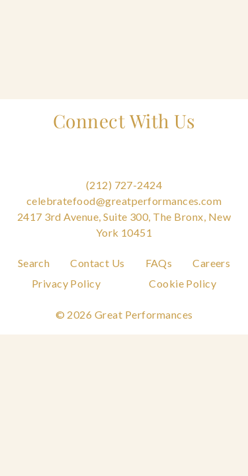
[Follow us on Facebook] (48, 169)
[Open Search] (171, 18)
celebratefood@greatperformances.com (124, 200)
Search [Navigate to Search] (34, 263)
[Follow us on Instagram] (86, 169)
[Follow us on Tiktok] (199, 169)
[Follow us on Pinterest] (124, 169)
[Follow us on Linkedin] (162, 169)
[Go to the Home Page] (46, 16)
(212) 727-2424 (124, 184)
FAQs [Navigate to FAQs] (159, 263)
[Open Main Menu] (215, 18)
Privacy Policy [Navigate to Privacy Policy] (66, 283)
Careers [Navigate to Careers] (211, 263)
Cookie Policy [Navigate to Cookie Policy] (182, 283)
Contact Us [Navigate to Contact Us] (97, 263)
